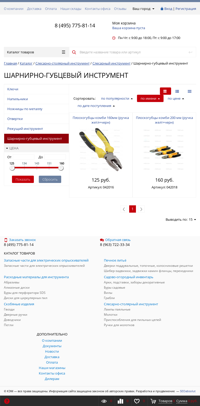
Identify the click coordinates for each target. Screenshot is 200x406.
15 (192, 219)
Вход (168, 8)
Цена (12, 148)
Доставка (34, 8)
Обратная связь (115, 239)
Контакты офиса (97, 8)
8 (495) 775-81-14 (75, 25)
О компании (13, 8)
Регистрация (186, 8)
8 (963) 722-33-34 (115, 244)
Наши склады (70, 8)
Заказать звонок (20, 239)
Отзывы (120, 8)
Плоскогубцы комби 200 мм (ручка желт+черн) (164, 120)
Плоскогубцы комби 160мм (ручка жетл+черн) (101, 120)
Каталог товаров (36, 52)
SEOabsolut (188, 391)
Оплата (51, 8)
